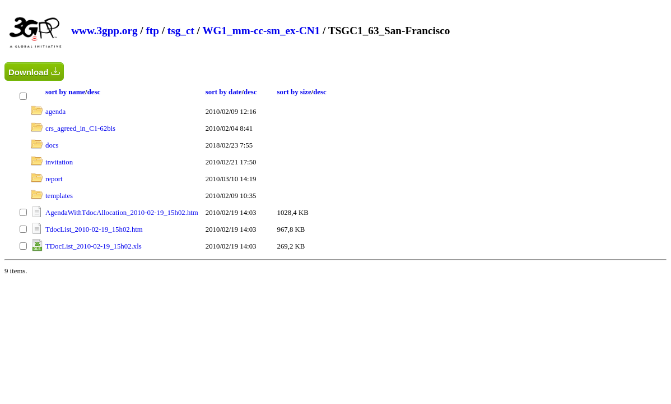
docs (51, 145)
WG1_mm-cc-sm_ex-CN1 (261, 30)
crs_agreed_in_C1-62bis (80, 128)
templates (59, 196)
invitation (59, 162)
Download (34, 71)
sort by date (224, 92)
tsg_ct (180, 30)
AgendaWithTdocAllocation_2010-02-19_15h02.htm (121, 213)
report (54, 179)
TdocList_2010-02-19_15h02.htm (94, 229)
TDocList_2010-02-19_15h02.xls (93, 246)
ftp (152, 30)
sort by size (294, 92)
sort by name (65, 92)
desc (93, 92)
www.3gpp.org (104, 30)
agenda (55, 112)
